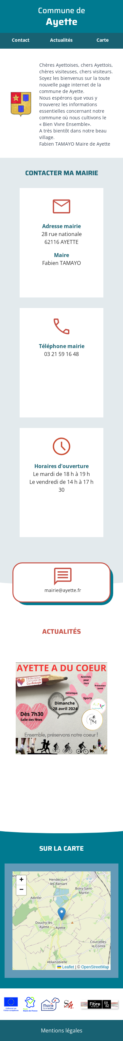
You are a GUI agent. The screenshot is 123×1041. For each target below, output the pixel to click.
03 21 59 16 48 (61, 354)
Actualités (61, 40)
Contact (20, 40)
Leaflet (65, 967)
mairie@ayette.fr (62, 590)
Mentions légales (61, 1030)
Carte (103, 40)
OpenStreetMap (95, 967)
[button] (62, 914)
